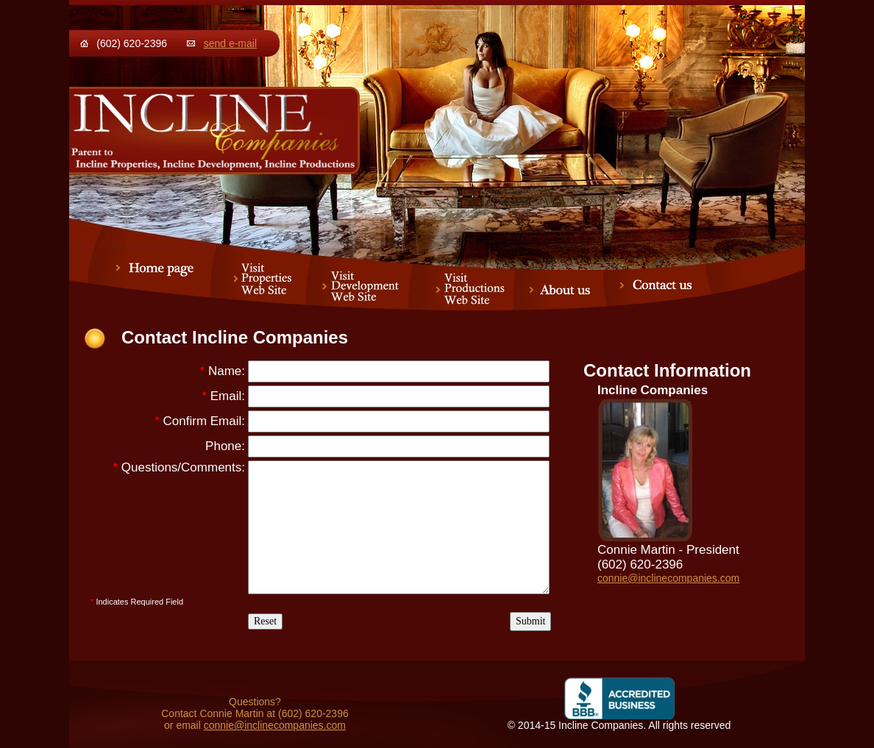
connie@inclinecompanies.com (668, 578)
